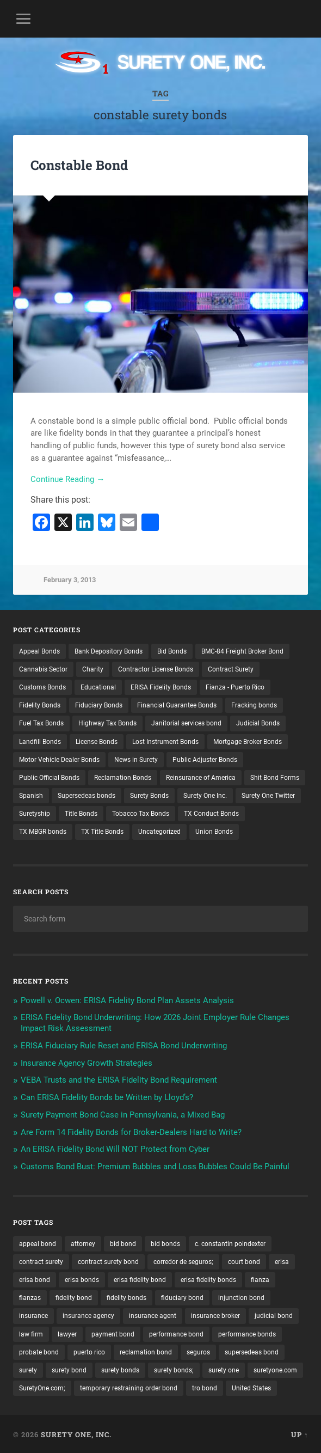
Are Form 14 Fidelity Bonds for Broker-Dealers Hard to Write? (131, 1130)
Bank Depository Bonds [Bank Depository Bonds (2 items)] (109, 650)
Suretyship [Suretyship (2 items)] (34, 812)
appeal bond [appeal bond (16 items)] (37, 1242)
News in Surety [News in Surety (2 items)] (136, 758)
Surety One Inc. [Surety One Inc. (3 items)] (205, 794)
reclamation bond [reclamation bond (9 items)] (146, 1350)
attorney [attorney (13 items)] (83, 1242)
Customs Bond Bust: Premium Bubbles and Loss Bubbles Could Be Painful (155, 1165)
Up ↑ (299, 1432)
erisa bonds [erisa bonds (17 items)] (82, 1278)
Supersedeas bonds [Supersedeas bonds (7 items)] (86, 794)
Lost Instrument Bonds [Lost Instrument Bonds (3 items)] (165, 740)
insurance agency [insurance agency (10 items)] (88, 1314)
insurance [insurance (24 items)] (33, 1314)
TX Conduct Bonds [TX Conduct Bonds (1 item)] (211, 812)
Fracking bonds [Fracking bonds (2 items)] (254, 703)
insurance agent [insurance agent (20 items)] (152, 1314)
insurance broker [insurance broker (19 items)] (215, 1314)
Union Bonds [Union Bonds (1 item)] (214, 830)
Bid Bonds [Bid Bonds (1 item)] (172, 650)
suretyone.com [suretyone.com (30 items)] (275, 1368)
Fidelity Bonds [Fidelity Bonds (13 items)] (39, 703)
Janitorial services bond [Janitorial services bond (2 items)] (186, 722)
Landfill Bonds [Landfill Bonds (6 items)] (40, 740)
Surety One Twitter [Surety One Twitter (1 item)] (268, 794)
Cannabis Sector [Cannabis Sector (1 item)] (43, 667)
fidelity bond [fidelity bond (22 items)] (73, 1296)
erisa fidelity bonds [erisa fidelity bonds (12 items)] (208, 1278)
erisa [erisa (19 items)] (282, 1260)
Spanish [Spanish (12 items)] (31, 794)
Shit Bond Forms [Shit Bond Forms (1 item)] (274, 776)
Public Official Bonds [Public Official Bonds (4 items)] (49, 776)
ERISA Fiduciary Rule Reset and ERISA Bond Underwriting (124, 1044)
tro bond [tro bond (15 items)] (204, 1386)
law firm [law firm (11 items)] (31, 1332)
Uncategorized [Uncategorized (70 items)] (159, 830)
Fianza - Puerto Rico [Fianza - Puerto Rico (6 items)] (235, 685)
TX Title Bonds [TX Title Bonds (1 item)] (102, 830)
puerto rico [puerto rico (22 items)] (89, 1350)
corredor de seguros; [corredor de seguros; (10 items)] (183, 1260)
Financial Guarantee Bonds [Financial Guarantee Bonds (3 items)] (177, 703)
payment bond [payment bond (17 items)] (112, 1332)
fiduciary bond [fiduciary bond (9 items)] (182, 1296)
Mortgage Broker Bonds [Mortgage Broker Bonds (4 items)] (247, 740)
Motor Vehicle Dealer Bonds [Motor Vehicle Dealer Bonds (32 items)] (59, 758)
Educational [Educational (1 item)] (98, 685)
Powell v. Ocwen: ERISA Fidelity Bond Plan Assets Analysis (127, 999)
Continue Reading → (67, 479)
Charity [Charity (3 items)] (92, 667)
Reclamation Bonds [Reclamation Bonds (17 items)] (122, 776)
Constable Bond (79, 165)
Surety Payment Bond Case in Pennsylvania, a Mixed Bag (123, 1113)
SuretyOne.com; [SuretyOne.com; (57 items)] (42, 1386)
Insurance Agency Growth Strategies (86, 1061)
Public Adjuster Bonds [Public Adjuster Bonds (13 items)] (204, 758)
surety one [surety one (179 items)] (223, 1368)
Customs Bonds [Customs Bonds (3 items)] (42, 685)
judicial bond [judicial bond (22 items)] (274, 1314)
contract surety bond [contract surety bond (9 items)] (108, 1260)
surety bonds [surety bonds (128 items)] (120, 1368)
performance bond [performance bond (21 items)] (176, 1332)
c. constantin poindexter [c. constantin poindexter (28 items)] (230, 1242)
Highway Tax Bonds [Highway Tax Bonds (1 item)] (107, 722)
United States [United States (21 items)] (251, 1386)
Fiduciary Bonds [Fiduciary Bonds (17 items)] (98, 703)
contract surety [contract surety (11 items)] (41, 1260)
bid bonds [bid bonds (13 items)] (165, 1242)
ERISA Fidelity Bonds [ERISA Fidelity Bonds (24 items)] (161, 685)
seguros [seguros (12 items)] (198, 1350)
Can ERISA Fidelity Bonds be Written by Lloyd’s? (107, 1096)
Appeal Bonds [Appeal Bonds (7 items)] (39, 650)
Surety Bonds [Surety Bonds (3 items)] (149, 794)
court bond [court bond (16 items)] (244, 1260)
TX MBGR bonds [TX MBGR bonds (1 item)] (42, 830)
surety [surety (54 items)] (28, 1368)
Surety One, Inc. (76, 1432)
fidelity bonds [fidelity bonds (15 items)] (126, 1296)
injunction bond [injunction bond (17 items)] (241, 1296)
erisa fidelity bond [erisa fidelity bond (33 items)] (140, 1278)
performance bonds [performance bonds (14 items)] (247, 1332)
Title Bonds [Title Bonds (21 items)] (81, 812)
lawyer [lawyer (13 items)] (67, 1332)
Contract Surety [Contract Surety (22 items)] (231, 667)
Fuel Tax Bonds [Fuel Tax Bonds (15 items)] (41, 722)
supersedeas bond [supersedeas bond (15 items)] (252, 1350)
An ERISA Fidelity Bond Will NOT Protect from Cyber (115, 1148)
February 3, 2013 (70, 580)
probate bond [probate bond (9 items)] (39, 1350)
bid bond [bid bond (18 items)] (123, 1242)
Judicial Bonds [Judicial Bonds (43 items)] (258, 722)
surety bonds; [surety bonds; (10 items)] (174, 1368)
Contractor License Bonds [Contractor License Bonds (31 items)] (155, 667)
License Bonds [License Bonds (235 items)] (97, 740)
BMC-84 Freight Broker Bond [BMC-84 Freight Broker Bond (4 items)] (242, 650)
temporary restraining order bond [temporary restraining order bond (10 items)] (128, 1386)
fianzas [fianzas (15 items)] (30, 1296)
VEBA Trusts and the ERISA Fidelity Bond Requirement (119, 1079)
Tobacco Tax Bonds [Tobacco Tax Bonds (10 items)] (140, 812)
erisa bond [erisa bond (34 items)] (34, 1278)
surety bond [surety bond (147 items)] (69, 1368)
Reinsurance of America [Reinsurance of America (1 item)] (201, 776)
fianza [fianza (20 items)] (260, 1278)
